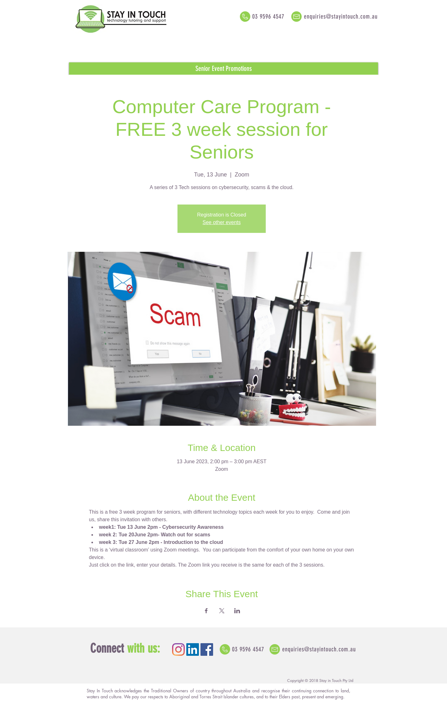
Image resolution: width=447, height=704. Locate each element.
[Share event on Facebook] (206, 610)
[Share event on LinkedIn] (237, 610)
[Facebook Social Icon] (206, 649)
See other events (222, 222)
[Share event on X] (222, 610)
